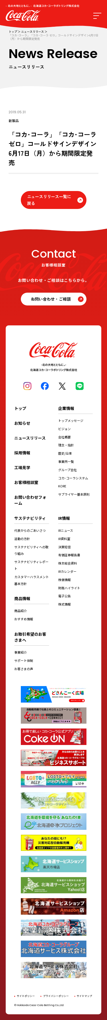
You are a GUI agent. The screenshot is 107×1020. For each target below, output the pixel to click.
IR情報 (64, 518)
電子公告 (64, 596)
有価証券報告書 (69, 555)
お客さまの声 (23, 668)
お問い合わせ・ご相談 (51, 299)
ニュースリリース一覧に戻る (49, 200)
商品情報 (22, 598)
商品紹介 (20, 610)
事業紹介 (20, 652)
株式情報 (64, 604)
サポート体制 (23, 660)
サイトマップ (84, 996)
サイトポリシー (26, 996)
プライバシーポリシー (56, 996)
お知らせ (22, 423)
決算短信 (64, 547)
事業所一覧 (66, 461)
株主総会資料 (67, 563)
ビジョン (64, 428)
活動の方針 (22, 538)
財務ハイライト (69, 588)
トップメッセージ (70, 420)
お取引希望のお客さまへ (30, 637)
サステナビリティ (30, 518)
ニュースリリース (32, 32)
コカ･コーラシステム (73, 478)
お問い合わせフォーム (30, 500)
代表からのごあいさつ (30, 530)
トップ (13, 32)
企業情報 (66, 408)
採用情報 (22, 452)
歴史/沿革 (65, 453)
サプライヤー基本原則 (74, 494)
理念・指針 (66, 445)
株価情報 (64, 579)
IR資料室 (64, 538)
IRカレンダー (67, 571)
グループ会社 (67, 469)
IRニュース (65, 530)
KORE (62, 486)
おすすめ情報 (23, 619)
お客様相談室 (26, 482)
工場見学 (22, 467)
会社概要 (64, 437)
